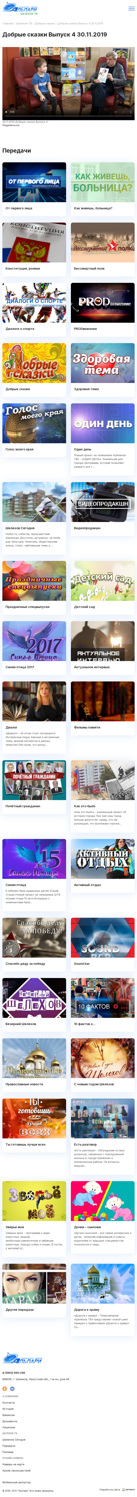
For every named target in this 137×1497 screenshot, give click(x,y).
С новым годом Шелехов (94, 1084)
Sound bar (82, 964)
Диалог (11, 727)
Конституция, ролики (23, 268)
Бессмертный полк (89, 268)
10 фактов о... (84, 1024)
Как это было (84, 806)
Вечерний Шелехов (21, 1024)
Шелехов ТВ (24, 23)
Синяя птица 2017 (20, 667)
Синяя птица (16, 885)
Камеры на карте (13, 1464)
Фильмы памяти (87, 727)
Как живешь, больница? (93, 208)
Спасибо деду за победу (25, 964)
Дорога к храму (86, 1310)
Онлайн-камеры (12, 1458)
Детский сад (84, 607)
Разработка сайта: (117, 1489)
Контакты (8, 1402)
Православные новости (24, 1084)
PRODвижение (85, 329)
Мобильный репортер (16, 1482)
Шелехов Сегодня (20, 528)
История (7, 1408)
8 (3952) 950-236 (13, 1372)
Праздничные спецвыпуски (27, 607)
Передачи (8, 1445)
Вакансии (8, 1415)
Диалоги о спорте (20, 329)
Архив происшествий (16, 1470)
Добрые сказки (45, 23)
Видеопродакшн (87, 528)
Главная (7, 23)
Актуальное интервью (92, 667)
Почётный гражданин (23, 806)
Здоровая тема (86, 389)
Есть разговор (85, 1144)
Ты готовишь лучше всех (26, 1144)
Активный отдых (87, 885)
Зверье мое (15, 1227)
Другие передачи (20, 1310)
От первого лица (19, 208)
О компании (10, 1396)
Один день (82, 449)
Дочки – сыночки (87, 1227)
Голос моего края (20, 449)
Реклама (7, 1452)
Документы (9, 1421)
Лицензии (8, 1427)
